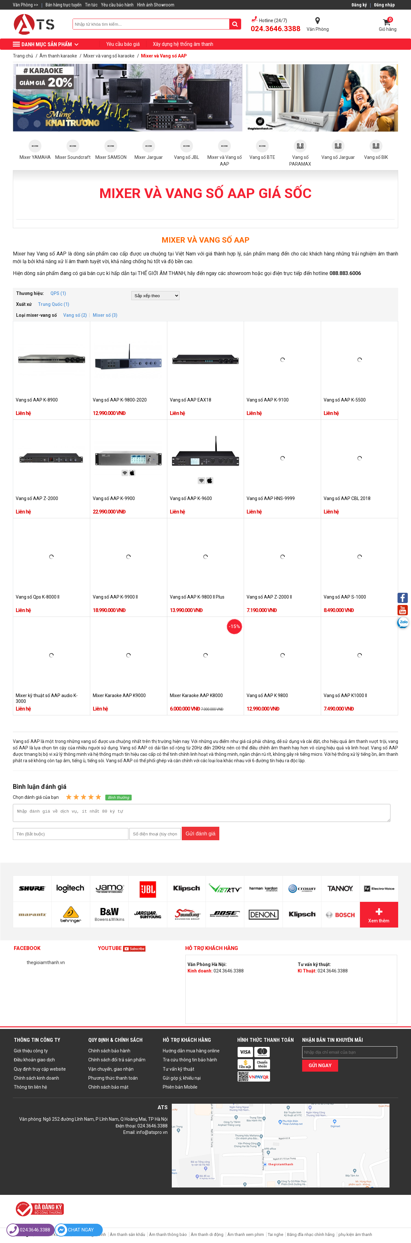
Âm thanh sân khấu (127, 1236)
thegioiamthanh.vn (46, 964)
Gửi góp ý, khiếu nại (182, 1080)
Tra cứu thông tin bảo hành (190, 1061)
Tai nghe (275, 1236)
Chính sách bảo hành (109, 1052)
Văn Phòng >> (25, 4)
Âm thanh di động (207, 1236)
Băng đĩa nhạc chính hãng (311, 1236)
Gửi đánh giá (200, 835)
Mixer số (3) (105, 315)
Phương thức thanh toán (113, 1080)
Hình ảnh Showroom (155, 4)
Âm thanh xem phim (246, 1236)
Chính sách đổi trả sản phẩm (116, 1061)
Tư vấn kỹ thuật (178, 1071)
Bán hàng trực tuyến (64, 4)
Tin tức (91, 4)
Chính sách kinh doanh (36, 1080)
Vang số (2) (75, 315)
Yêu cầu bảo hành (117, 4)
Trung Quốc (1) (53, 304)
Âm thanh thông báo (168, 1236)
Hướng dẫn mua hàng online (191, 1052)
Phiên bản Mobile (180, 1089)
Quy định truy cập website (40, 1071)
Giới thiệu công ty (31, 1052)
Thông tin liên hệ (30, 1089)
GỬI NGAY (320, 1067)
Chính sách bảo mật (108, 1089)
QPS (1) (58, 293)
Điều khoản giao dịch (34, 1061)
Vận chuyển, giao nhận (111, 1071)
